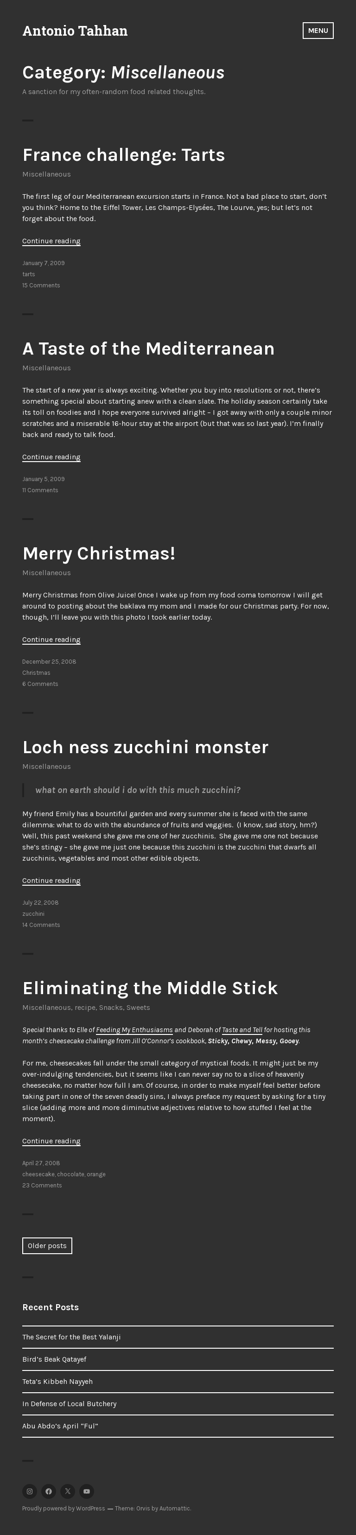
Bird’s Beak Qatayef (54, 1359)
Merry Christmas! (98, 553)
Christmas (36, 672)
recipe (85, 1007)
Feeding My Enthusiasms (134, 1029)
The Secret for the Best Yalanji (71, 1336)
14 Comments (41, 924)
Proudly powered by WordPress (63, 1508)
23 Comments (42, 1185)
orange (96, 1174)
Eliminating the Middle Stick (150, 988)
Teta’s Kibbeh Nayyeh (57, 1381)
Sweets (138, 1007)
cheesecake (38, 1174)
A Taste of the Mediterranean (148, 348)
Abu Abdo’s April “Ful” (60, 1425)
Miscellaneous (46, 174)
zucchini (33, 913)
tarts (28, 274)
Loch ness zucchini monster (145, 747)
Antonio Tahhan (75, 30)
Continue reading (51, 240)
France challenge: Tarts (123, 154)
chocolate (70, 1174)
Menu (318, 30)
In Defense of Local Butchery (69, 1403)
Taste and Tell (242, 1029)
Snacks (111, 1007)
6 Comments (40, 683)
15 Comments (41, 285)
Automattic (174, 1508)
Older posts (47, 1245)
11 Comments (40, 490)
